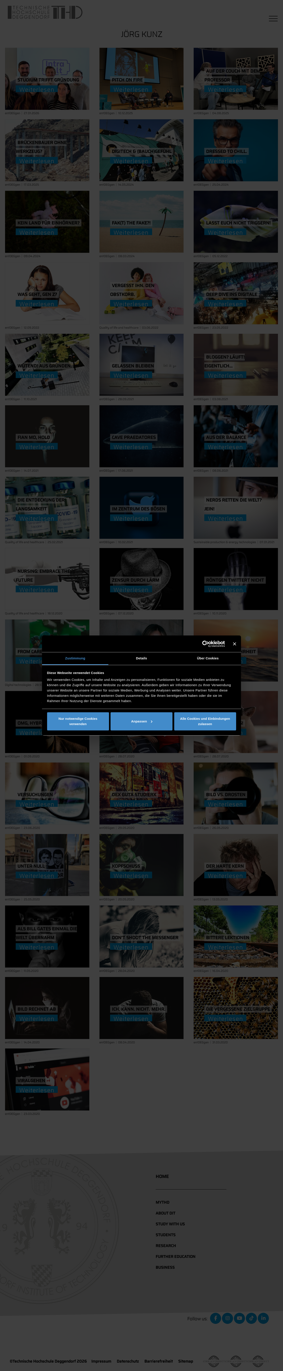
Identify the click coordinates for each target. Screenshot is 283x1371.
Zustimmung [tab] (75, 658)
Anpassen (141, 721)
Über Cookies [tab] (208, 658)
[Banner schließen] (234, 643)
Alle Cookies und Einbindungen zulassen (205, 721)
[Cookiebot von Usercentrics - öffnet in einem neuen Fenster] (205, 644)
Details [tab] (141, 658)
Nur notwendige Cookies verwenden (78, 721)
